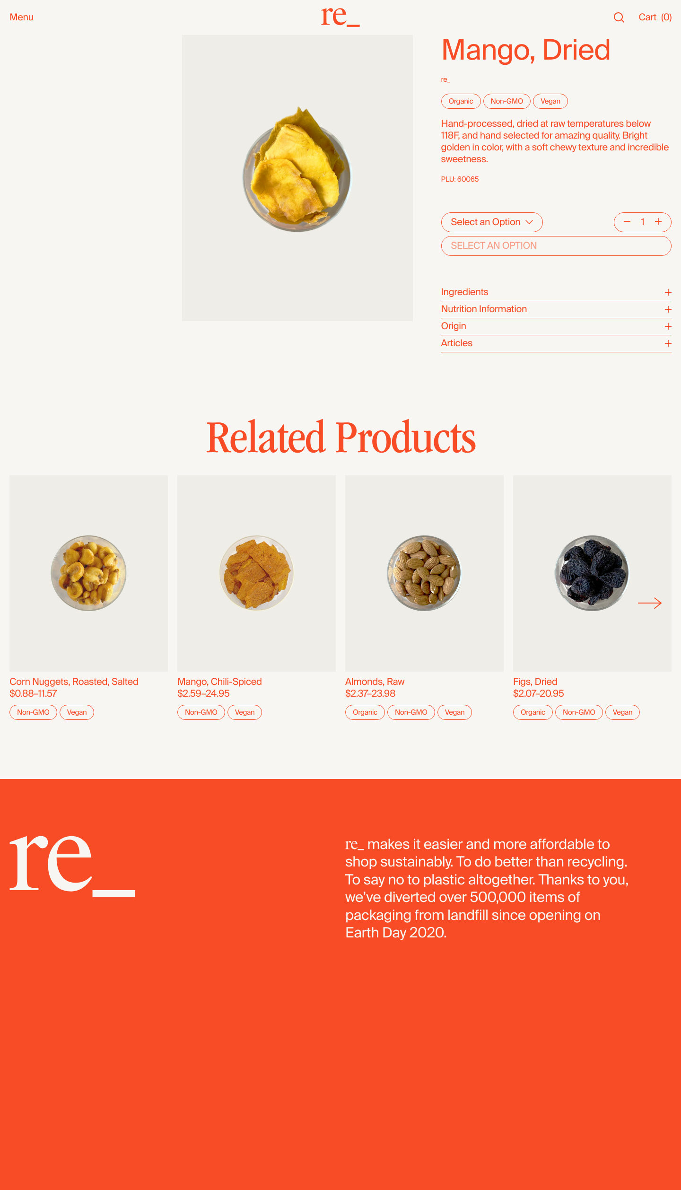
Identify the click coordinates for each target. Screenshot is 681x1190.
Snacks (24, 109)
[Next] (650, 603)
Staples (25, 76)
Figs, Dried (535, 682)
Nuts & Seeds (38, 169)
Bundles (26, 332)
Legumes (29, 275)
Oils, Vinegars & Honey (56, 157)
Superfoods (34, 192)
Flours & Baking (41, 251)
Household (32, 133)
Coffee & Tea (36, 180)
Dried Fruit (30, 239)
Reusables (31, 145)
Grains (23, 216)
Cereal (23, 263)
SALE (20, 88)
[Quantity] (643, 222)
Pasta (21, 287)
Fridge (22, 310)
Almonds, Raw (374, 682)
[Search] (619, 18)
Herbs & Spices (41, 204)
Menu (21, 18)
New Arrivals (35, 53)
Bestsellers (32, 64)
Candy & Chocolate (49, 228)
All (14, 41)
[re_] (340, 17)
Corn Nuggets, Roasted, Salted (74, 682)
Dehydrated (33, 299)
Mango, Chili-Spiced (219, 682)
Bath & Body (35, 121)
